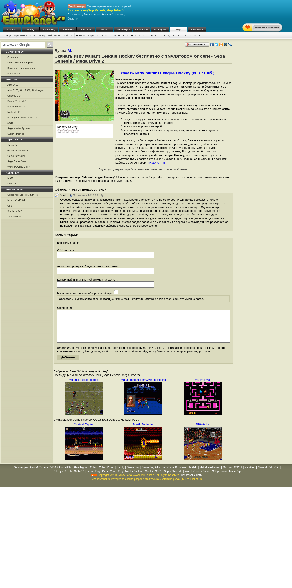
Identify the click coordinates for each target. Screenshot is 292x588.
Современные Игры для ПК (22, 195)
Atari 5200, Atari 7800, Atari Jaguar (26, 90)
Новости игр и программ (20, 62)
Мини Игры (123, 29)
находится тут (156, 162)
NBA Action (203, 431)
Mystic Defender (143, 431)
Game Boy (49, 29)
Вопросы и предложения (21, 68)
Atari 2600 (12, 85)
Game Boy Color (16, 156)
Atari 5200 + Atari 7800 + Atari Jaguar (66, 473)
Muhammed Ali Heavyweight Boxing (143, 386)
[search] (22, 45)
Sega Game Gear (16, 161)
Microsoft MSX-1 (16, 200)
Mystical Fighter (84, 431)
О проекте (13, 57)
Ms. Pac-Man (203, 386)
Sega (178, 29)
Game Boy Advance (17, 150)
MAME (104, 29)
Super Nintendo (15, 133)
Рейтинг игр (55, 35)
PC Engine (160, 29)
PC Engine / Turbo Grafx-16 (22, 117)
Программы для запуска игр (29, 35)
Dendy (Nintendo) (16, 101)
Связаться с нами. (192, 481)
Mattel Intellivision (16, 106)
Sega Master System (18, 128)
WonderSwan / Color (18, 166)
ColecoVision (14, 95)
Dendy (30, 29)
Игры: (91, 35)
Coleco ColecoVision (102, 473)
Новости (80, 35)
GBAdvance (67, 29)
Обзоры (68, 35)
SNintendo (197, 29)
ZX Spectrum (14, 216)
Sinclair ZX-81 (14, 211)
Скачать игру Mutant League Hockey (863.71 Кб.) (166, 73)
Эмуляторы (21, 473)
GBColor (86, 29)
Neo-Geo (12, 183)
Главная (12, 29)
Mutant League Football (84, 386)
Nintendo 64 (142, 29)
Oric (9, 205)
